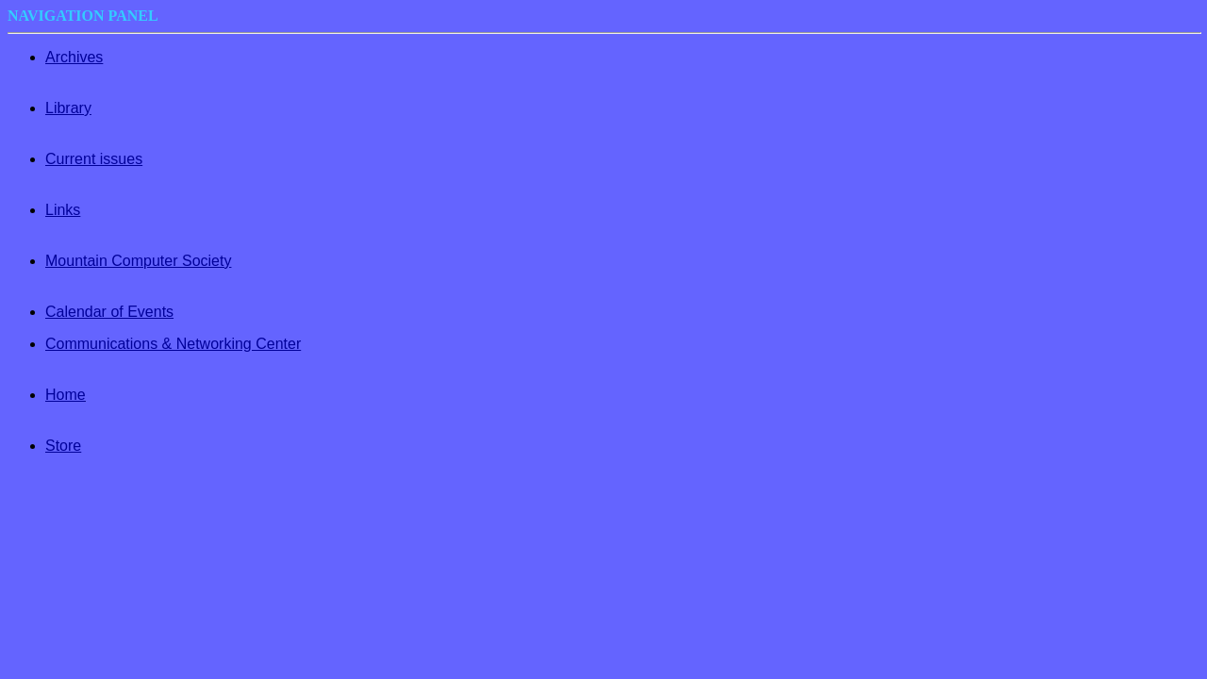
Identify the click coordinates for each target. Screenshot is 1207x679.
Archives (74, 57)
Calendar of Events (109, 312)
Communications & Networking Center (173, 344)
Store (63, 446)
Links (62, 210)
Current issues (93, 159)
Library (68, 108)
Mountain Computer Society (138, 261)
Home (65, 395)
